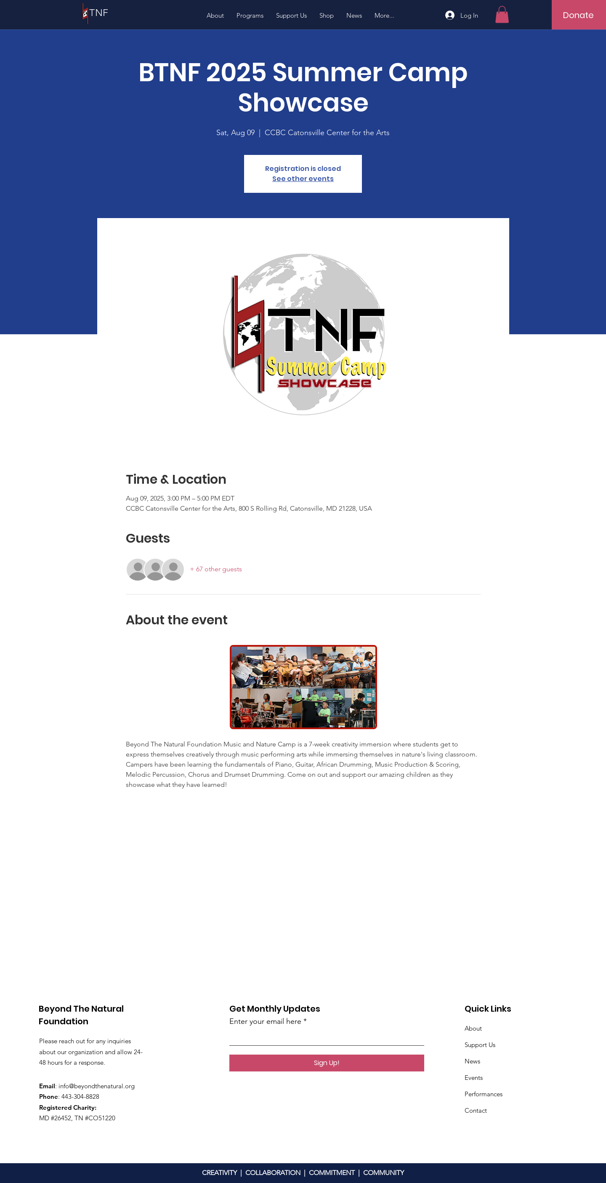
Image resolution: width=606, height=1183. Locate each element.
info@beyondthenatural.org (96, 1086)
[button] (502, 14)
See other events (303, 179)
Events (474, 1078)
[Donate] (578, 15)
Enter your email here (265, 1021)
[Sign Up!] (326, 1063)
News (472, 1061)
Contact (476, 1110)
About (473, 1028)
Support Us (480, 1045)
